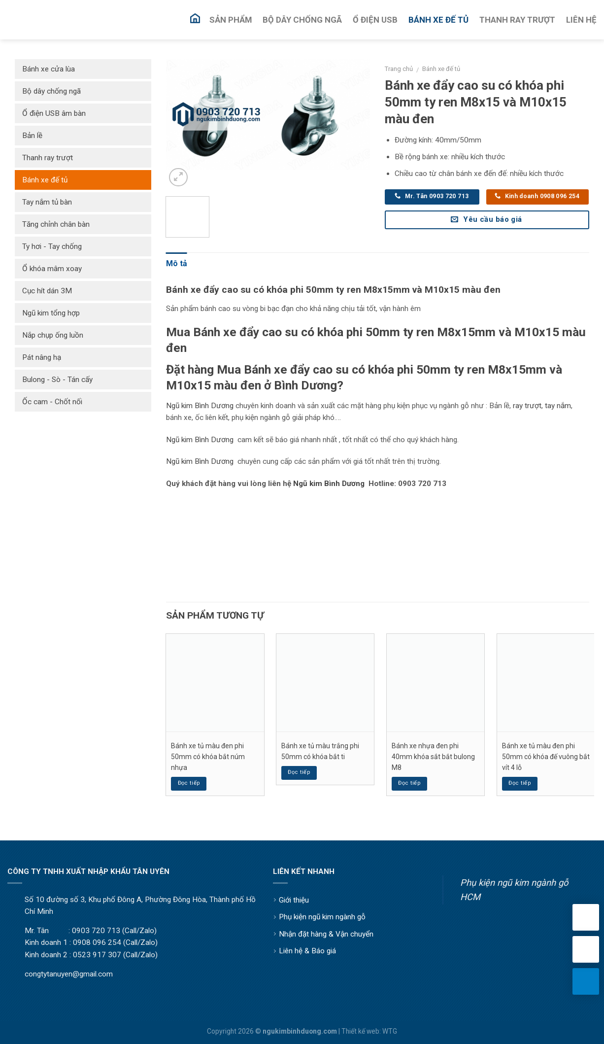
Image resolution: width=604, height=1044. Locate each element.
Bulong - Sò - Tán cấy (57, 379)
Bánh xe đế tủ (441, 68)
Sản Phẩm (230, 20)
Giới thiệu (294, 900)
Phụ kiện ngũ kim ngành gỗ (322, 916)
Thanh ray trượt (47, 157)
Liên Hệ (581, 20)
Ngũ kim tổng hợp (51, 313)
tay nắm (558, 405)
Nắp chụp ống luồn (52, 335)
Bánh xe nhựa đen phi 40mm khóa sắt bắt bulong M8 (433, 757)
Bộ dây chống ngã (51, 91)
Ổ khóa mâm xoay (52, 268)
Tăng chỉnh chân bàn (56, 224)
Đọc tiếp (189, 783)
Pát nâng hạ (41, 357)
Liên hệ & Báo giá (307, 950)
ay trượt (528, 405)
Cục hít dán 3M (47, 290)
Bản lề (32, 135)
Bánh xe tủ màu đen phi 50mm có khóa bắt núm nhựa (208, 757)
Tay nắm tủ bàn (47, 202)
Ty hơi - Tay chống (52, 246)
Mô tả (176, 263)
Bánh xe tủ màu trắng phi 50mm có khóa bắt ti (320, 751)
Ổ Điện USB (375, 20)
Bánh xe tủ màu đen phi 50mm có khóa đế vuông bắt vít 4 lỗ (546, 757)
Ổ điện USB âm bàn (54, 113)
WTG (389, 1031)
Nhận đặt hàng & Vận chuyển (326, 934)
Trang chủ (399, 68)
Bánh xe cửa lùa (48, 69)
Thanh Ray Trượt (517, 20)
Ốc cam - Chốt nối (52, 401)
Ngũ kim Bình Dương (200, 405)
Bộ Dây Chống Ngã (302, 20)
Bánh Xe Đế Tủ (438, 20)
